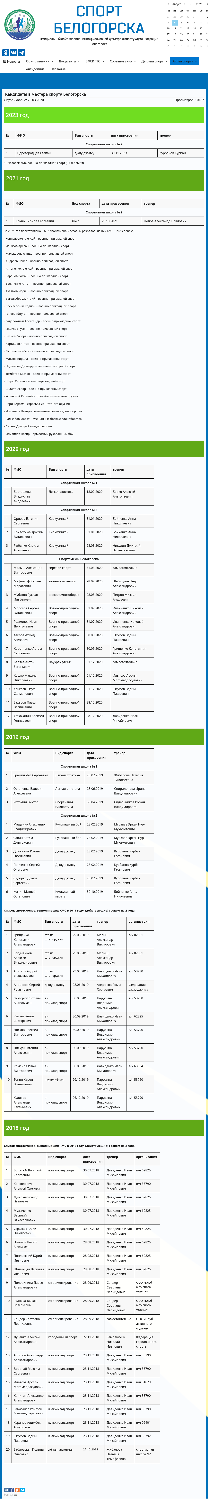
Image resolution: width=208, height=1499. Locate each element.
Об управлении (37, 61)
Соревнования (121, 61)
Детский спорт (152, 61)
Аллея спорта (183, 61)
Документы (67, 61)
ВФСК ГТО (92, 61)
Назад (8, 1495)
